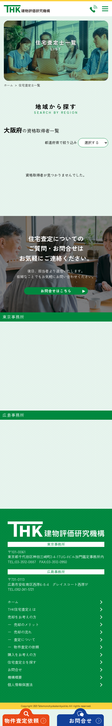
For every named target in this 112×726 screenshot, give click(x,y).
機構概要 (15, 677)
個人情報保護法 (20, 684)
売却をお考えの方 (22, 617)
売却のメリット (26, 624)
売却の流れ (23, 632)
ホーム (13, 602)
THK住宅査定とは (22, 609)
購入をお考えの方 (22, 654)
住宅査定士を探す (22, 662)
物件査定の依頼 (26, 647)
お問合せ (15, 669)
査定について (24, 639)
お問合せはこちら (56, 290)
